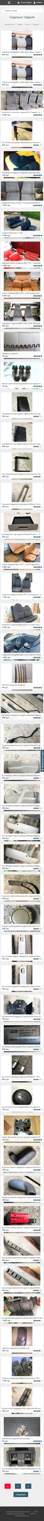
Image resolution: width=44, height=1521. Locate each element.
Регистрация (26, 3)
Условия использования (15, 1514)
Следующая (20, 1495)
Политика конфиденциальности (18, 1512)
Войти (39, 3)
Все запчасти (9, 24)
